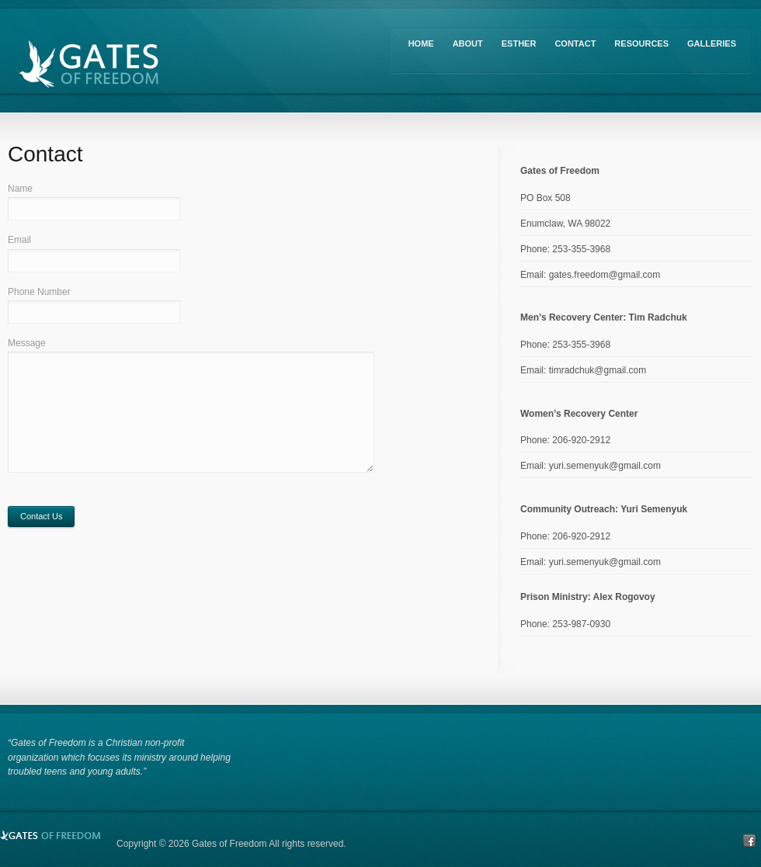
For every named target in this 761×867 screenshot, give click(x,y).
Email (19, 239)
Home (421, 43)
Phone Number (39, 291)
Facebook (749, 840)
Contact (575, 43)
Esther (519, 43)
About (468, 43)
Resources (641, 43)
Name (20, 188)
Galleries (711, 43)
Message (27, 343)
